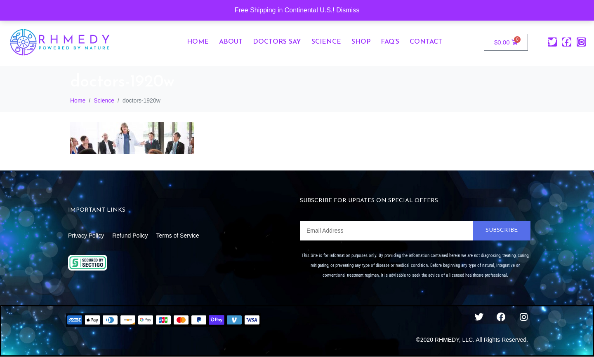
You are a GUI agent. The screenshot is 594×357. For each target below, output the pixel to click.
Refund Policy (130, 235)
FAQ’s (390, 42)
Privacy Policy (86, 235)
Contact (426, 42)
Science (326, 42)
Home (198, 42)
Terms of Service (177, 235)
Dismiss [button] (347, 10)
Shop (360, 42)
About (231, 42)
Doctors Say (277, 42)
